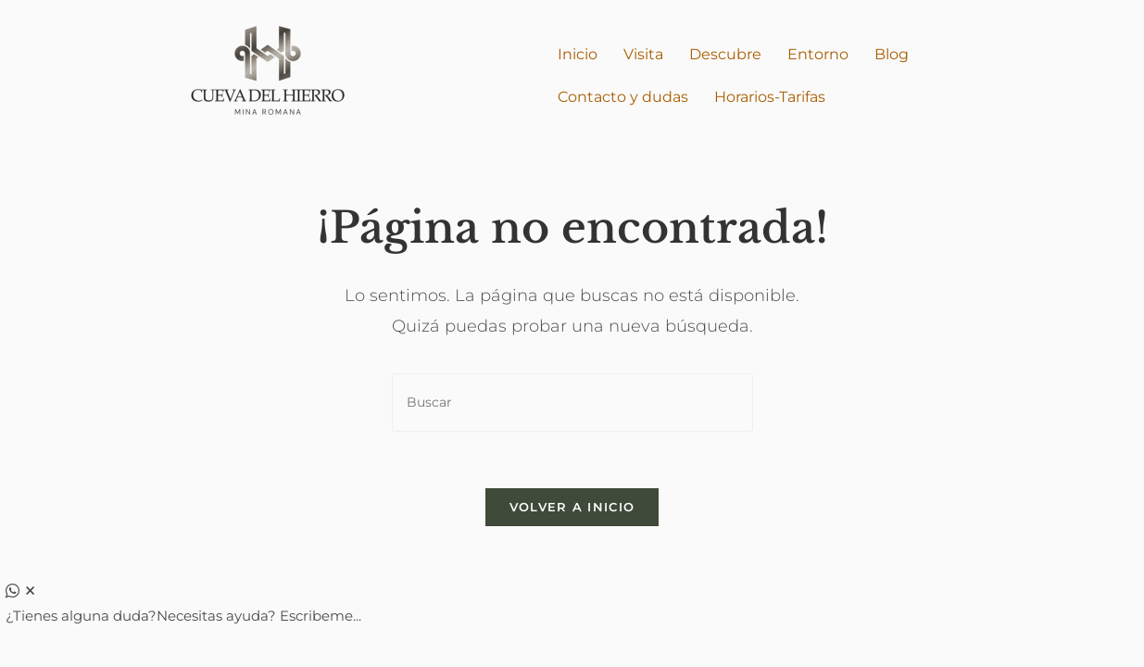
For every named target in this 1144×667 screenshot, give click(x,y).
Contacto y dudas (623, 97)
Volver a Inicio (572, 506)
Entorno (818, 54)
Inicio (577, 54)
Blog (891, 54)
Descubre (725, 54)
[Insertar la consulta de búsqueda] (572, 402)
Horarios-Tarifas (769, 97)
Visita (643, 54)
